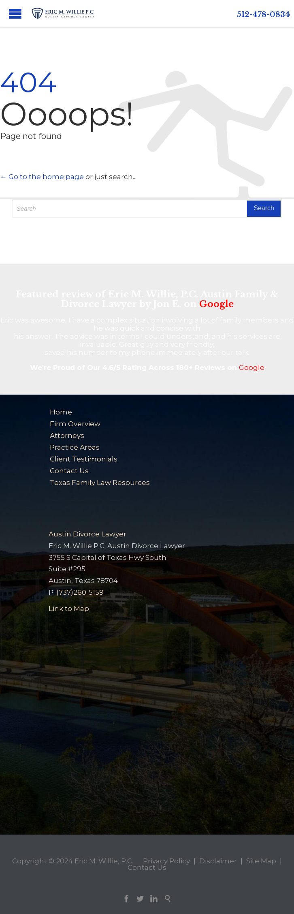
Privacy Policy (166, 861)
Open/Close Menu (15, 13)
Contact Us (69, 471)
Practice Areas (75, 447)
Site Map (261, 861)
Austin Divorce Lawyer (87, 534)
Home (61, 412)
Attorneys (67, 435)
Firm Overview (75, 424)
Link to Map (69, 608)
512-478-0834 (263, 14)
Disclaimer (218, 861)
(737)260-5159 (80, 592)
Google (216, 304)
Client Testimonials (83, 459)
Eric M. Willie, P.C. (104, 861)
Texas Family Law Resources (100, 482)
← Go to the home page (42, 177)
